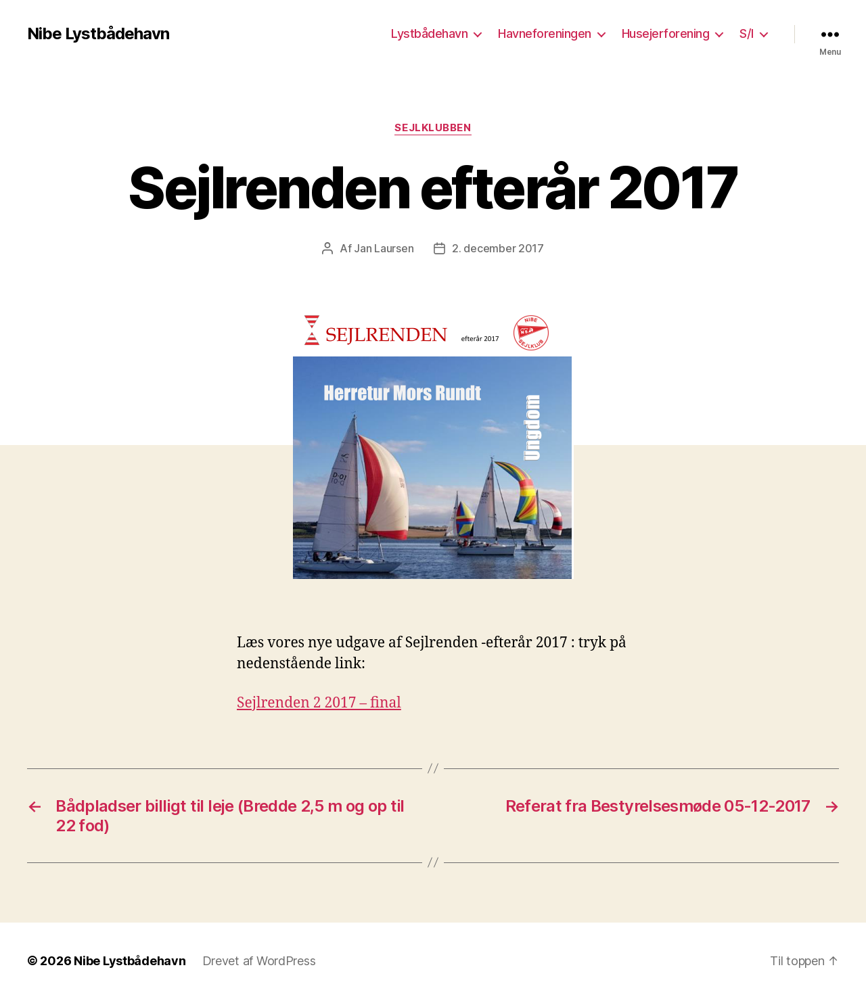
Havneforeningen (544, 33)
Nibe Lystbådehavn (98, 34)
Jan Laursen (383, 248)
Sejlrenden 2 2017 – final (319, 703)
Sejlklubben (432, 128)
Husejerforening (666, 33)
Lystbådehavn (429, 33)
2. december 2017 (498, 248)
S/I (746, 33)
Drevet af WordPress (259, 961)
